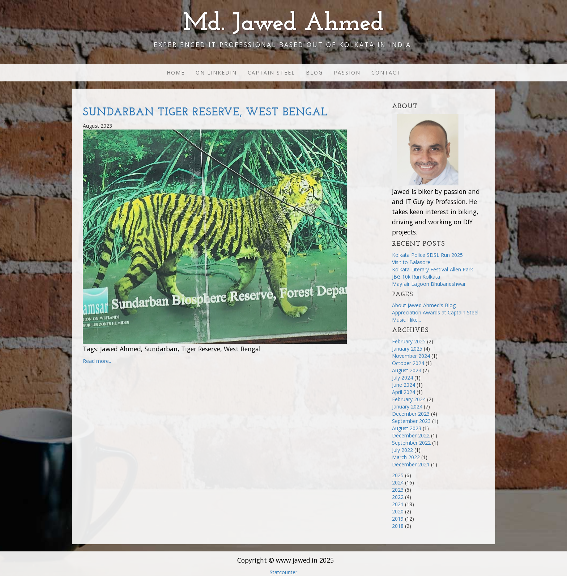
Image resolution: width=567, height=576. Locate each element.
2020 (398, 511)
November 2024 (411, 355)
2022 (398, 497)
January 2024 (407, 406)
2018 (398, 525)
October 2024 (408, 363)
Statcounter (283, 572)
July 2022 (402, 449)
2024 (398, 482)
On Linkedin (216, 72)
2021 (398, 504)
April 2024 (403, 392)
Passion (347, 72)
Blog (314, 72)
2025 (398, 475)
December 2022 (411, 435)
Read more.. (97, 360)
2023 (398, 489)
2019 (398, 518)
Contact (386, 72)
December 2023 (411, 413)
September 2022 (411, 442)
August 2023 (406, 428)
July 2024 (402, 377)
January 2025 (407, 348)
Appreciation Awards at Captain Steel (435, 312)
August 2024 (406, 370)
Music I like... (406, 319)
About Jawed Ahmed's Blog (424, 305)
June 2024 (403, 384)
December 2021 (411, 464)
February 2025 (409, 341)
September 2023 (411, 421)
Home (176, 72)
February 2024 (409, 399)
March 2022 (406, 457)
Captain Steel (271, 72)
